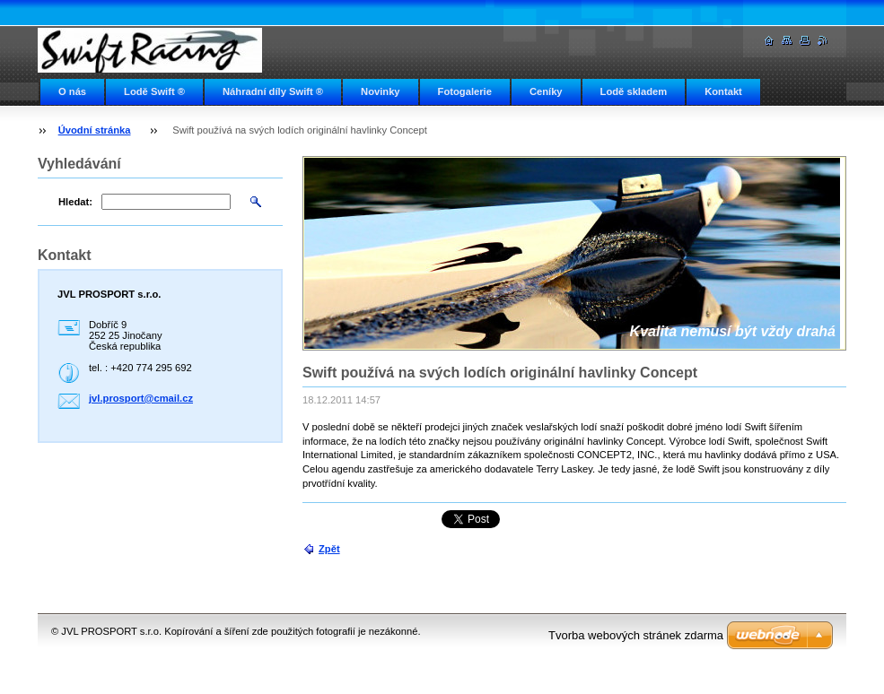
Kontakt (723, 91)
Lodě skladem (634, 91)
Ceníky (546, 91)
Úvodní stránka (94, 130)
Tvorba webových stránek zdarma (635, 635)
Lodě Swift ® (154, 91)
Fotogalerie (465, 91)
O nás (72, 91)
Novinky (380, 91)
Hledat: (75, 201)
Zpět (329, 548)
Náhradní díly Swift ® (273, 91)
